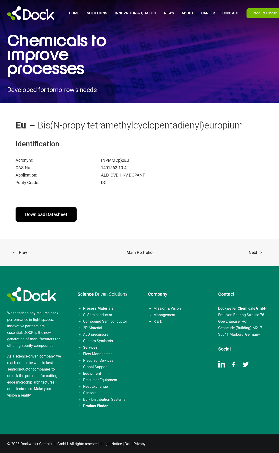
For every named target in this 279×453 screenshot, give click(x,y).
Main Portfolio (139, 251)
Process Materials (98, 308)
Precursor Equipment (100, 379)
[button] (221, 365)
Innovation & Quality (135, 13)
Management (164, 314)
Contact (230, 13)
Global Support (95, 366)
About (188, 13)
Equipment (92, 373)
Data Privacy (135, 443)
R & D (157, 321)
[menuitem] (74, 13)
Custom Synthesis (98, 340)
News (169, 13)
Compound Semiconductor (105, 321)
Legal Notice (111, 443)
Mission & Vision (167, 308)
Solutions (97, 13)
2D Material (92, 327)
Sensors (89, 392)
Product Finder (95, 405)
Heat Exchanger (96, 386)
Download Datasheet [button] (46, 214)
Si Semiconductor (97, 314)
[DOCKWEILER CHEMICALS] (30, 13)
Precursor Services (98, 360)
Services (90, 347)
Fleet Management (98, 353)
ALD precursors (95, 334)
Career (208, 13)
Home (74, 13)
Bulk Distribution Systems (104, 399)
